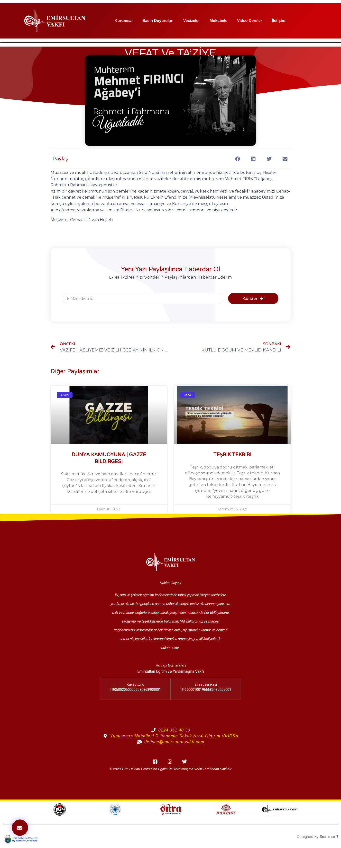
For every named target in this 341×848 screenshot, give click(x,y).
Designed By (317, 836)
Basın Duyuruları (158, 21)
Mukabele (218, 21)
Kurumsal (124, 21)
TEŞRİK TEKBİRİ (232, 455)
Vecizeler (191, 21)
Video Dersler (249, 21)
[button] (237, 158)
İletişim (278, 21)
